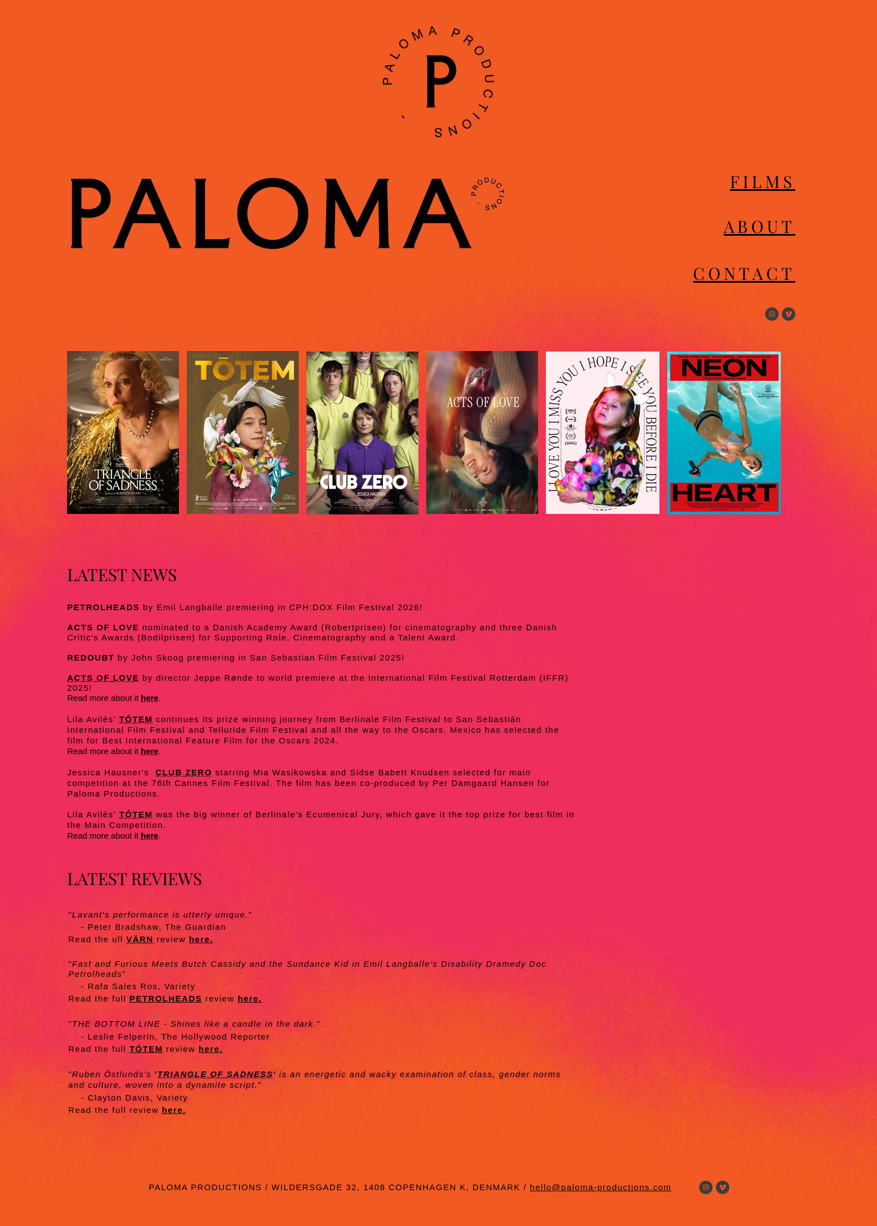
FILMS (762, 181)
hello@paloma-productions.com (600, 1187)
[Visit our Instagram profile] (772, 314)
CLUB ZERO (183, 772)
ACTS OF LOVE (103, 677)
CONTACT (744, 273)
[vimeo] (788, 314)
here (150, 698)
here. (201, 939)
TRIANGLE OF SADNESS (216, 1074)
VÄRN (140, 939)
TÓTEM (136, 719)
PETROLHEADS (165, 998)
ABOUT (759, 226)
